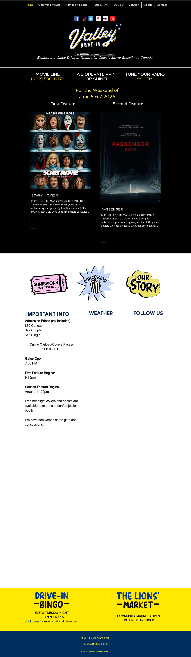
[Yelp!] (112, 18)
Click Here (32, 621)
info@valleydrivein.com (95, 643)
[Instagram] (83, 18)
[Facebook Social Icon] (76, 18)
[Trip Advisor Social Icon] (105, 18)
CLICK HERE (52, 349)
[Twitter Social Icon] (90, 18)
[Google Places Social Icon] (98, 18)
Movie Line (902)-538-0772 (95, 638)
